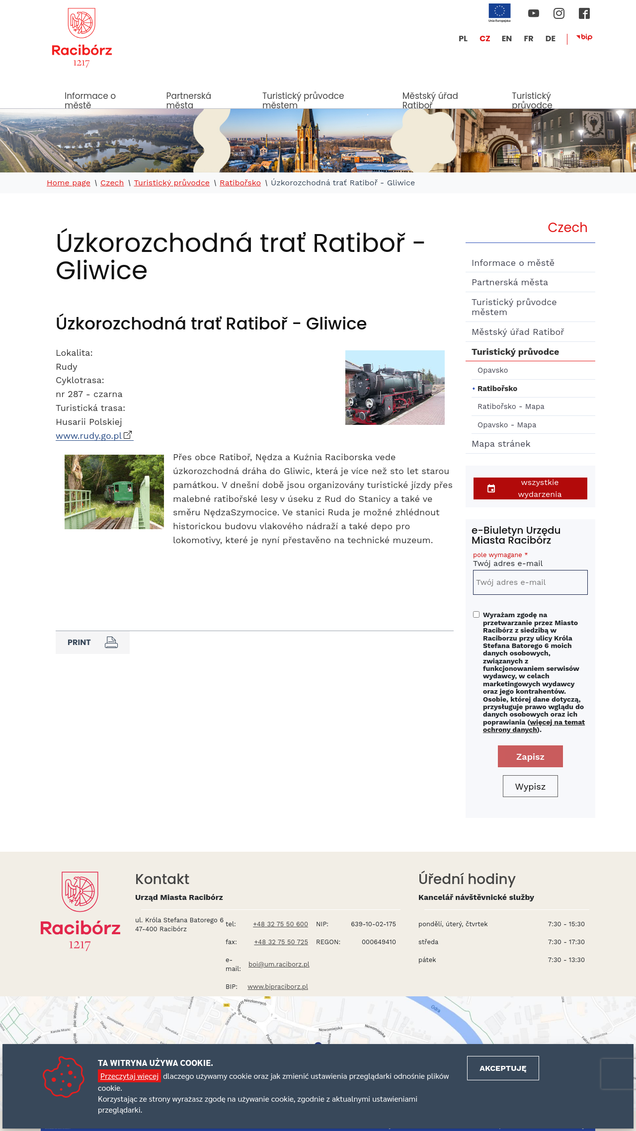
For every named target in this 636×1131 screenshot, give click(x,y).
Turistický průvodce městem (303, 99)
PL (463, 38)
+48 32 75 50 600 (280, 924)
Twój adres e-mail (530, 560)
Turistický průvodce (532, 99)
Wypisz (530, 786)
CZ (484, 38)
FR (528, 38)
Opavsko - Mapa (507, 424)
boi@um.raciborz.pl (279, 964)
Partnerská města (189, 99)
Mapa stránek (501, 443)
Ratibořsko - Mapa (511, 406)
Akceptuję (502, 1068)
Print (93, 642)
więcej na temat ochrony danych (534, 725)
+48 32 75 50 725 (281, 942)
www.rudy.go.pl (89, 435)
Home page (68, 182)
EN (507, 38)
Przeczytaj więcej (129, 1075)
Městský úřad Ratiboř (430, 99)
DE (551, 38)
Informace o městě (90, 99)
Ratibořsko (240, 182)
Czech (112, 182)
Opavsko (492, 370)
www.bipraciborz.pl (277, 986)
